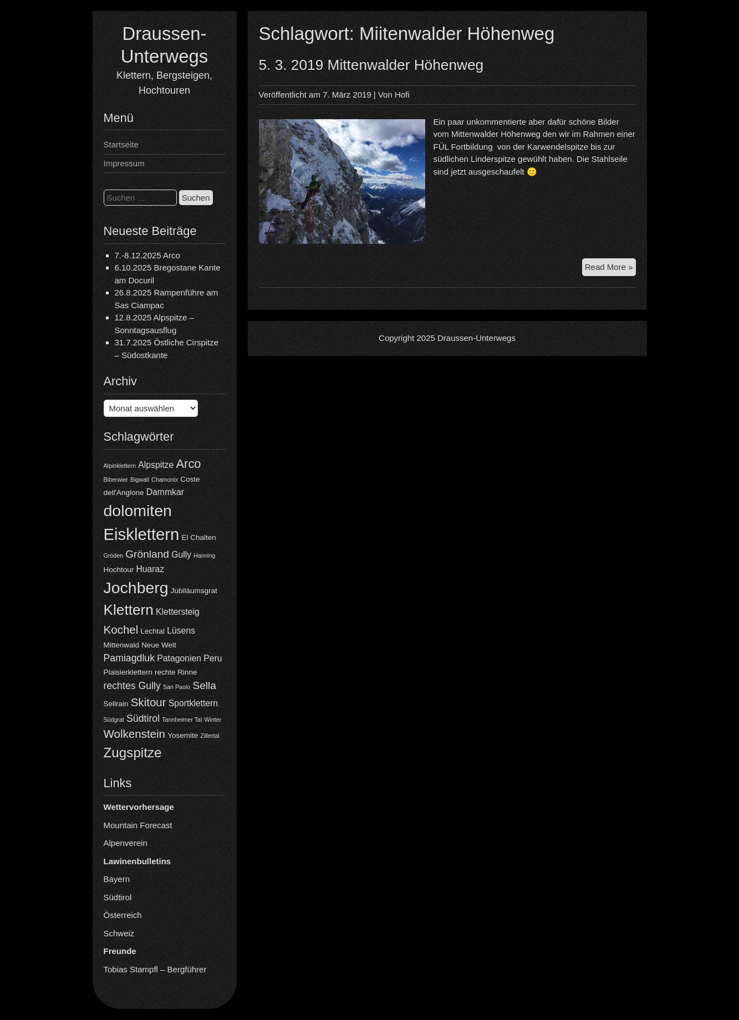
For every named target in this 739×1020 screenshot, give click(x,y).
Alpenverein (125, 843)
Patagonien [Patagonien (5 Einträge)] (179, 658)
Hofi (402, 94)
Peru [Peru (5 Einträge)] (212, 658)
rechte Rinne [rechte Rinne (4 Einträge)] (176, 672)
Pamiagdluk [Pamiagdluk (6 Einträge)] (129, 658)
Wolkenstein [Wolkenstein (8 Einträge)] (135, 733)
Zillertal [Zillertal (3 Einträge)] (209, 735)
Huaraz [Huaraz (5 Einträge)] (150, 569)
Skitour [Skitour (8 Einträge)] (148, 702)
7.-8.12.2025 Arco (147, 255)
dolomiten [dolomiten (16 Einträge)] (138, 510)
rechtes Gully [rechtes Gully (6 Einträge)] (132, 685)
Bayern (117, 879)
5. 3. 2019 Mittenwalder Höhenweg (371, 65)
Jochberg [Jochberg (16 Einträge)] (136, 587)
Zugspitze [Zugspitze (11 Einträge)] (133, 752)
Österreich (123, 915)
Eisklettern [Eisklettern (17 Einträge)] (142, 534)
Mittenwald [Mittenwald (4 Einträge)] (121, 645)
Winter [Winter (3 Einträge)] (213, 719)
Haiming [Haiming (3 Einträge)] (204, 555)
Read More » (610, 269)
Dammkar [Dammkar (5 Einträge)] (165, 492)
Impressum (124, 163)
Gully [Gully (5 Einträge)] (181, 554)
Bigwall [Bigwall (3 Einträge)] (139, 479)
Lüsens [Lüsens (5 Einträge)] (181, 630)
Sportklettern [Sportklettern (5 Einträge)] (193, 703)
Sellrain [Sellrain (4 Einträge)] (116, 704)
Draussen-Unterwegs (476, 338)
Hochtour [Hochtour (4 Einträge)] (119, 569)
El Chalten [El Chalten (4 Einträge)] (199, 537)
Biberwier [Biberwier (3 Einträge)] (116, 479)
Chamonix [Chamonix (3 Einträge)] (164, 479)
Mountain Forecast (138, 825)
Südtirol (118, 897)
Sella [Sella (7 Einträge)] (204, 685)
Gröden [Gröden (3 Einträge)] (114, 555)
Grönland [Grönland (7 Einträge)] (147, 554)
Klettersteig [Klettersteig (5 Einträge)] (178, 611)
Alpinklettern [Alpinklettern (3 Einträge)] (120, 465)
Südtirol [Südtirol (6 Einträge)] (143, 718)
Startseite (121, 144)
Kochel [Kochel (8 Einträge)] (121, 629)
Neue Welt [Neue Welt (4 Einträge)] (158, 645)
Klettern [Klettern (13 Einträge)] (129, 609)
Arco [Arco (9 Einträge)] (188, 464)
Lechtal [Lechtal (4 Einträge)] (153, 631)
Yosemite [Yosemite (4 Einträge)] (182, 735)
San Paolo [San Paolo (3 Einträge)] (176, 687)
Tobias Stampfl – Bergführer (155, 969)
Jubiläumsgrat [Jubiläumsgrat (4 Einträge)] (194, 590)
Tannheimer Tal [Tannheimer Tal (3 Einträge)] (182, 719)
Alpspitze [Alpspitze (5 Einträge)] (156, 465)
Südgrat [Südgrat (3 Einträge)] (114, 719)
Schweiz (119, 933)
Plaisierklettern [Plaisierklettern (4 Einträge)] (128, 672)
